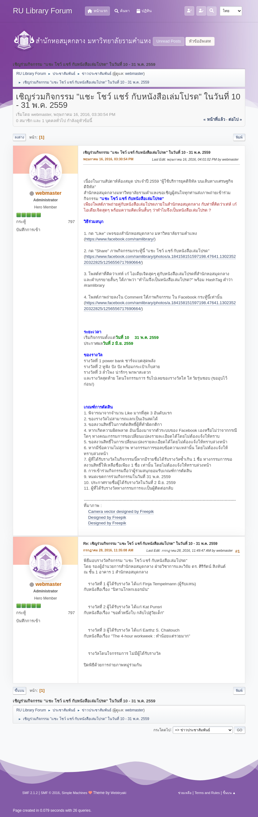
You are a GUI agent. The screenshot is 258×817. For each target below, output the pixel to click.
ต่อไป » (235, 119)
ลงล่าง (19, 137)
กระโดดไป (162, 730)
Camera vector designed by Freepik (121, 511)
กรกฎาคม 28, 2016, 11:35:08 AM (108, 550)
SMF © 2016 (50, 793)
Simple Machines (74, 793)
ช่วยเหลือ (184, 793)
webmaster (134, 73)
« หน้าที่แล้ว (214, 119)
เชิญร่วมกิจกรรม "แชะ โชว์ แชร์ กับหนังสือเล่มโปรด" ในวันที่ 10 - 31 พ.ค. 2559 (146, 152)
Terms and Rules (207, 793)
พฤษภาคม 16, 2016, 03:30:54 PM (108, 159)
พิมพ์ (239, 137)
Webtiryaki (118, 793)
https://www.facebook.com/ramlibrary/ (119, 239)
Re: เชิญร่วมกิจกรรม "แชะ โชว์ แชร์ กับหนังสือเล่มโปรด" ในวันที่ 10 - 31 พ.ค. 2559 (150, 543)
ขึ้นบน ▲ (229, 793)
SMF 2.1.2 (30, 793)
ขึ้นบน (19, 690)
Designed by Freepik (107, 517)
